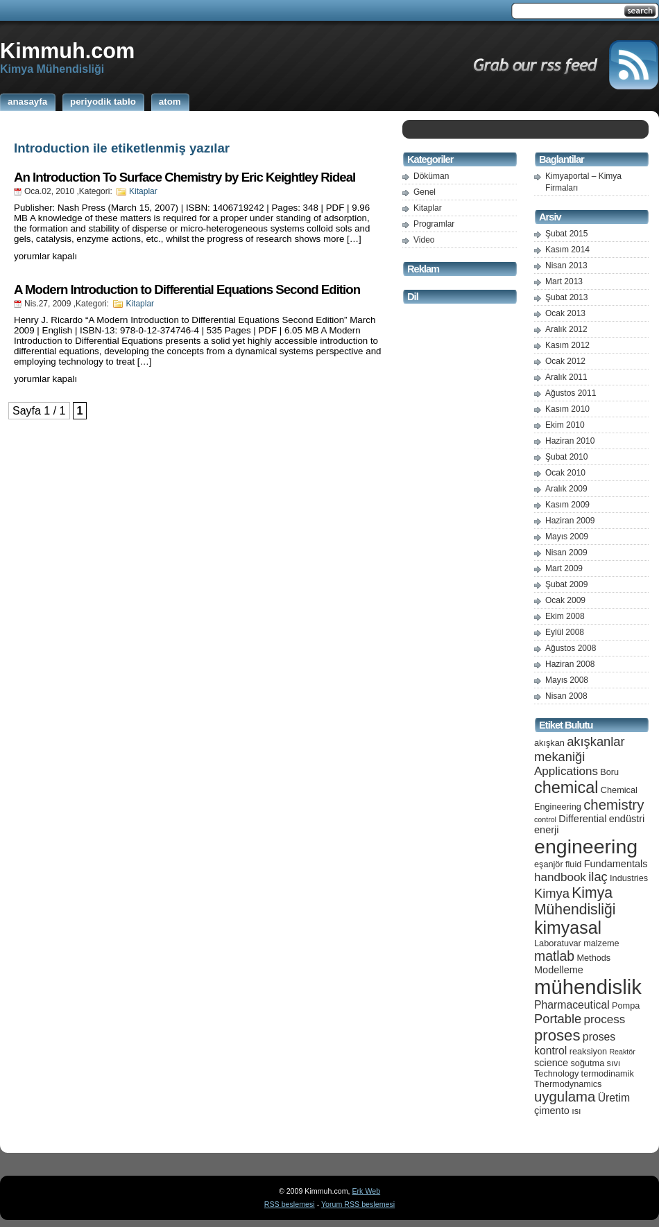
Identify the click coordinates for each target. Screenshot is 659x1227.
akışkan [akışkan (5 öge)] (549, 743)
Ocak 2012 (565, 361)
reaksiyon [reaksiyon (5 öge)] (588, 1051)
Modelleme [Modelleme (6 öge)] (558, 969)
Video (423, 240)
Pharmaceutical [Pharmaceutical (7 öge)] (572, 1005)
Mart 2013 (564, 281)
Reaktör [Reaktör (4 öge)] (622, 1051)
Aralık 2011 (566, 377)
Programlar (433, 224)
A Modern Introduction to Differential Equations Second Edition (187, 289)
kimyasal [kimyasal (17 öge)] (567, 927)
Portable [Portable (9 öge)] (557, 1018)
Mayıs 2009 (566, 536)
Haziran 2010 (569, 441)
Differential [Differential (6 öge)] (582, 818)
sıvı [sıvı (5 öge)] (614, 1063)
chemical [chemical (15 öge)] (566, 787)
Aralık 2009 (566, 489)
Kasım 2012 (567, 345)
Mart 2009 (564, 568)
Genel (424, 192)
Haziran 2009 (569, 520)
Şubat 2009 (566, 584)
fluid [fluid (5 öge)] (573, 864)
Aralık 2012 (566, 329)
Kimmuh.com (67, 50)
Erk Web (366, 1191)
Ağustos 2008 (570, 648)
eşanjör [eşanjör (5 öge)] (548, 864)
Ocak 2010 (565, 473)
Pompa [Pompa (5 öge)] (626, 1005)
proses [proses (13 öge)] (557, 1035)
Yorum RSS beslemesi (358, 1204)
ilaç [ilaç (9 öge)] (598, 876)
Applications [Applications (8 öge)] (566, 771)
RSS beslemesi (289, 1204)
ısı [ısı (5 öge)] (576, 1111)
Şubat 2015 (566, 233)
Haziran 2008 (569, 664)
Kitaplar (143, 191)
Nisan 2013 (566, 265)
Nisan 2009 (566, 552)
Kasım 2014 (567, 249)
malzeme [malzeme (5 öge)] (601, 943)
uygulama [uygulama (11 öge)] (564, 1096)
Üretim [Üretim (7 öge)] (614, 1098)
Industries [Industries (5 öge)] (629, 878)
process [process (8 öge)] (605, 1019)
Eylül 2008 (564, 632)
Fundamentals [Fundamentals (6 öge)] (616, 863)
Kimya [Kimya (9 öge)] (552, 893)
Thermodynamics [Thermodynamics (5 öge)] (567, 1084)
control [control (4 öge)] (545, 819)
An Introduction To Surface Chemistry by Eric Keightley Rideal (184, 177)
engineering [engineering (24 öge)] (585, 846)
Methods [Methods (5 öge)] (593, 957)
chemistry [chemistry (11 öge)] (613, 804)
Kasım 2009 (567, 505)
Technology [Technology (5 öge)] (556, 1073)
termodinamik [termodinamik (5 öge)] (607, 1073)
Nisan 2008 (566, 696)
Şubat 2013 (566, 297)
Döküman (431, 176)
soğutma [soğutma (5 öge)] (588, 1063)
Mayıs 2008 (566, 680)
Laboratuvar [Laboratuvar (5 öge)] (557, 943)
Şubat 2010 (566, 457)
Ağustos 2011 (570, 393)
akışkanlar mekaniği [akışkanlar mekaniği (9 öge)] (579, 749)
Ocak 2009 (565, 600)
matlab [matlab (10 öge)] (554, 956)
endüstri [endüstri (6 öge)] (627, 818)
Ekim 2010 (565, 425)
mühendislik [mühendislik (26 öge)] (588, 986)
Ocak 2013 (565, 313)
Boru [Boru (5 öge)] (609, 772)
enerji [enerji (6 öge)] (546, 829)
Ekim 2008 (565, 616)
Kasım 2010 (567, 409)
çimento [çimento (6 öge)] (552, 1110)
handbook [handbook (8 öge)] (560, 877)
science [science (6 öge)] (551, 1062)
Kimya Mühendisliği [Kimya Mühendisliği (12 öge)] (575, 901)
